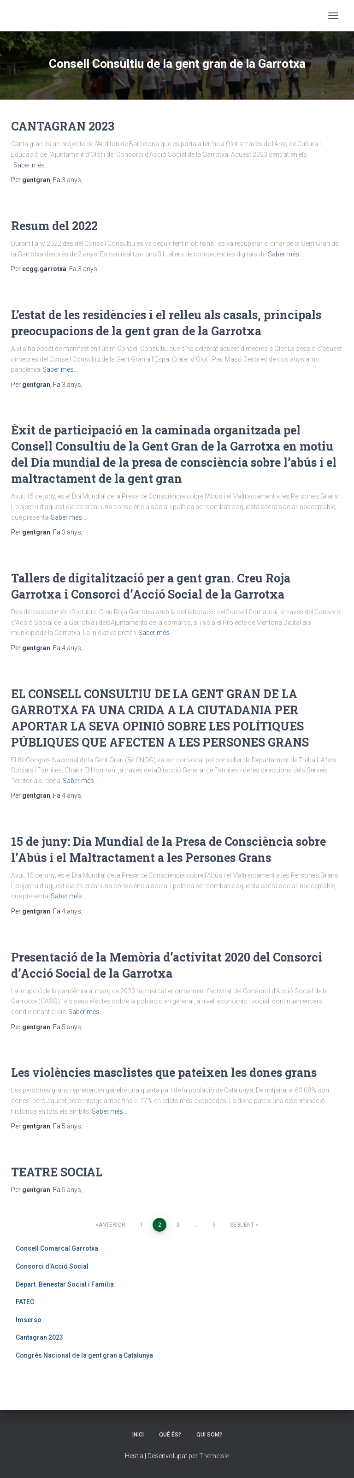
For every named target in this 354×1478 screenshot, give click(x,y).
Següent (242, 1225)
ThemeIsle (214, 1456)
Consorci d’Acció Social (52, 1266)
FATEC (25, 1302)
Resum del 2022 (54, 225)
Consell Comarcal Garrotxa (57, 1248)
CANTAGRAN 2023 (62, 126)
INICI (138, 1434)
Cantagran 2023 (39, 1337)
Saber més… (31, 165)
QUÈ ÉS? (170, 1434)
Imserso (28, 1320)
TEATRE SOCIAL (56, 1172)
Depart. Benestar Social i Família (65, 1284)
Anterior (112, 1225)
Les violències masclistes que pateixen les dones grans (164, 1072)
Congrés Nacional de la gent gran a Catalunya (84, 1355)
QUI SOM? (209, 1434)
